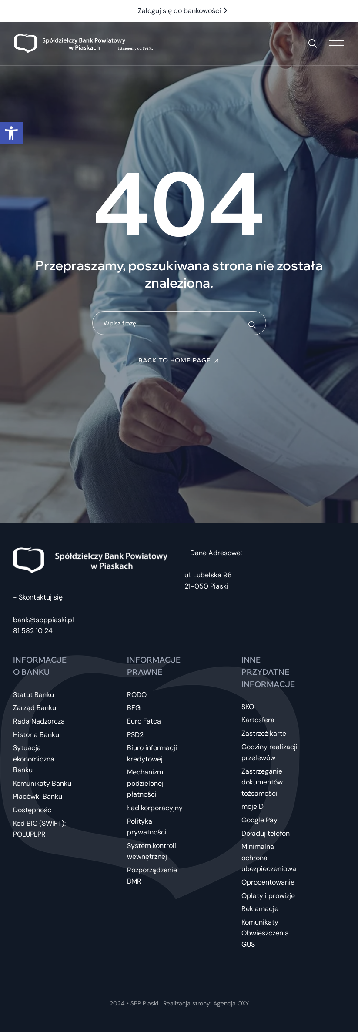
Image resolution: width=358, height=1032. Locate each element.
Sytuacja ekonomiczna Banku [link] (33, 758)
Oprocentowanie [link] (267, 882)
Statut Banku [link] (33, 694)
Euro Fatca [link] (144, 721)
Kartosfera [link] (257, 719)
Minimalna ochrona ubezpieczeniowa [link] (268, 857)
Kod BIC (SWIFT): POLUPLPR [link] (39, 829)
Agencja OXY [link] (231, 1003)
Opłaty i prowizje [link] (268, 895)
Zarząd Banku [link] (34, 707)
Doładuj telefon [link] (265, 833)
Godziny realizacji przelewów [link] (269, 752)
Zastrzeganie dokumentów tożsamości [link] (262, 782)
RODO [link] (137, 694)
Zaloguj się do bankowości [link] (182, 10)
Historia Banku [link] (36, 734)
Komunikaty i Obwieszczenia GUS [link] (265, 933)
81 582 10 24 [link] (33, 630)
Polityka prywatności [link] (147, 827)
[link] (11, 133)
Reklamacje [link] (259, 908)
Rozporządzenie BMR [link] (152, 875)
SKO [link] (247, 706)
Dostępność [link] (32, 809)
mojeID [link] (252, 806)
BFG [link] (134, 707)
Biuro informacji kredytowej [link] (152, 753)
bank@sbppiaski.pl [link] (43, 619)
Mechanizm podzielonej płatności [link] (145, 783)
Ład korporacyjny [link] (155, 807)
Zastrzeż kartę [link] (263, 733)
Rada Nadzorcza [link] (39, 721)
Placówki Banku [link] (37, 796)
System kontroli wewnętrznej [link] (151, 851)
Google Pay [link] (259, 819)
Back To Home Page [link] (174, 360)
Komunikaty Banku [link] (42, 783)
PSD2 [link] (135, 734)
